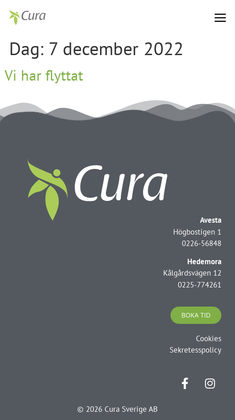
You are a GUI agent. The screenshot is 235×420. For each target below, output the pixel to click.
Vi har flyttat (44, 75)
